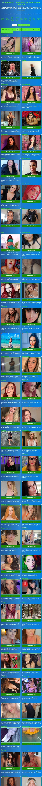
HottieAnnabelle (5, 652)
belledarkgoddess (5, 282)
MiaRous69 (25, 134)
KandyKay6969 (26, 554)
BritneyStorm (4, 84)
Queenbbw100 (4, 406)
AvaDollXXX (25, 454)
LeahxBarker (4, 332)
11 (2, 32)
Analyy (2, 232)
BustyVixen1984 (26, 726)
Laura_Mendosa (5, 356)
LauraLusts (4, 726)
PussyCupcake (26, 356)
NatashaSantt (25, 109)
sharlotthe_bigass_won (28, 183)
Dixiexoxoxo (25, 652)
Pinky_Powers (25, 380)
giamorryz (3, 183)
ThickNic (24, 258)
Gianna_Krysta (26, 332)
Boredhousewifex (26, 406)
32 (8, 32)
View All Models (6, 29)
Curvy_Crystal (4, 776)
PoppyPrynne (4, 602)
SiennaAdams (4, 134)
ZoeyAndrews (25, 430)
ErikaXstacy (25, 480)
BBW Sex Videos (12, 19)
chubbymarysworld (6, 528)
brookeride (3, 702)
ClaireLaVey (25, 578)
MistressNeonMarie (6, 454)
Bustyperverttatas (5, 208)
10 (39, 29)
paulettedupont (26, 84)
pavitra (23, 208)
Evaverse (24, 282)
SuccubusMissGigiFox (7, 554)
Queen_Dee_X (25, 750)
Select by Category (24, 25)
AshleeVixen (25, 306)
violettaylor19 (4, 35)
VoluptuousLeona (5, 109)
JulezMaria (3, 430)
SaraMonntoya (25, 35)
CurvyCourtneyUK (26, 628)
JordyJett (3, 380)
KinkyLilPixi (4, 750)
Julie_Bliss (3, 480)
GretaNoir (24, 702)
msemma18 (4, 306)
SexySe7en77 (25, 676)
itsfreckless (25, 528)
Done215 (24, 60)
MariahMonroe (25, 504)
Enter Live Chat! (10, 53)
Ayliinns (3, 158)
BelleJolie (24, 602)
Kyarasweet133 (26, 232)
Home (14, 25)
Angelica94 (4, 60)
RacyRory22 (4, 676)
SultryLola (3, 628)
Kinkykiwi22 (25, 776)
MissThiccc (4, 578)
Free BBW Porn (30, 19)
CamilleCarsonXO (5, 504)
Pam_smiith (4, 258)
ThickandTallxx (26, 158)
